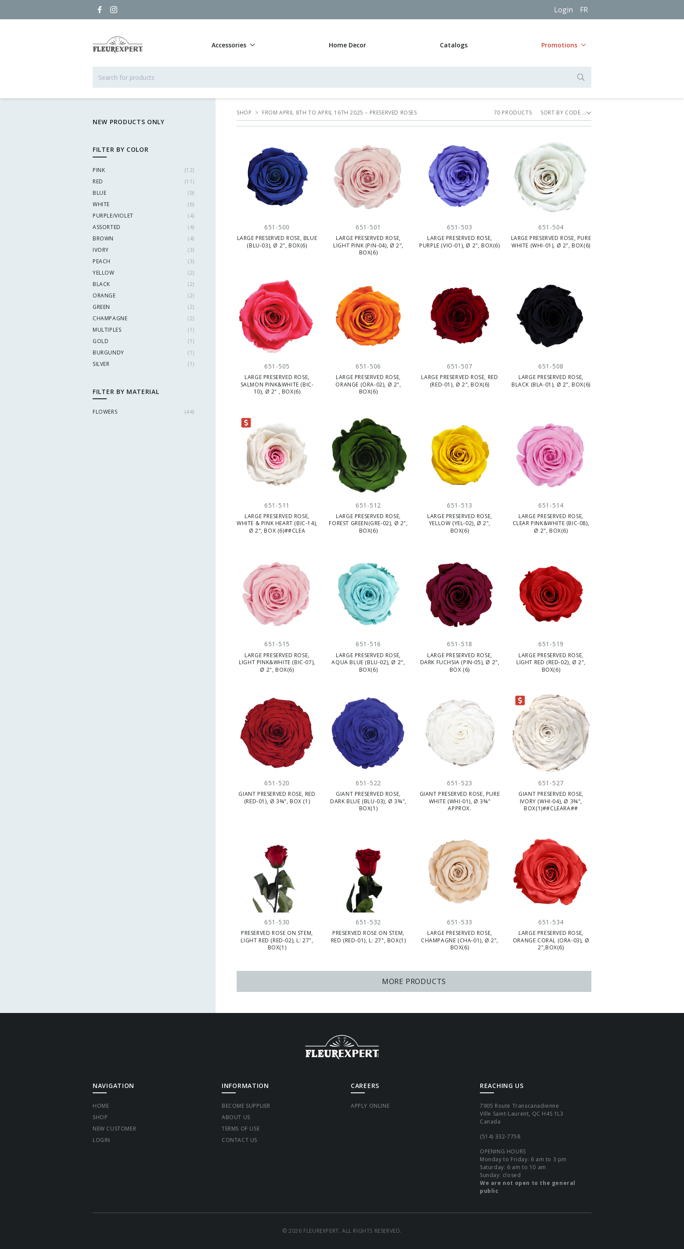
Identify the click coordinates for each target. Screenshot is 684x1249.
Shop (100, 1117)
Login (563, 9)
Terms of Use (240, 1128)
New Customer (114, 1128)
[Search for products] (342, 77)
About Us (236, 1117)
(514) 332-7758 (500, 1136)
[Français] (583, 9)
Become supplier (246, 1105)
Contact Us (239, 1140)
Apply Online (370, 1105)
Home (101, 1105)
